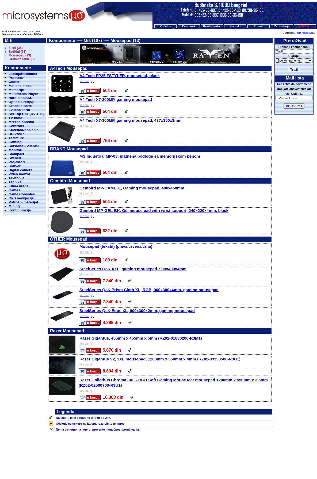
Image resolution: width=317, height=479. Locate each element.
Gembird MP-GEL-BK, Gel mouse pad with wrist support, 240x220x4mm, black (174, 213)
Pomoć (258, 26)
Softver (15, 166)
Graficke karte (20, 106)
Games (14, 190)
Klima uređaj (19, 186)
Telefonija (17, 178)
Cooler (14, 82)
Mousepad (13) (20, 55)
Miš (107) (93, 40)
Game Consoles (22, 194)
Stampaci (16, 154)
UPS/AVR (16, 134)
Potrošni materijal (23, 202)
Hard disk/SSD (21, 98)
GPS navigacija (21, 198)
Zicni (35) (16, 48)
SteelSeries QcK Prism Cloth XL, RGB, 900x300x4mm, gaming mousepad (174, 292)
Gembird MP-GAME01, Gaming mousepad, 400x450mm (174, 191)
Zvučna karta (19, 110)
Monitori (15, 150)
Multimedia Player (23, 94)
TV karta (15, 118)
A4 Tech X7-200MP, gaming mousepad (174, 102)
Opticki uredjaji (21, 102)
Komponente (62, 40)
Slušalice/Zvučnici (24, 146)
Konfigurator (212, 26)
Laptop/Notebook (23, 74)
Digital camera (20, 170)
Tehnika (15, 182)
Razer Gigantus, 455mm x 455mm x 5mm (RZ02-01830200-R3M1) (174, 341)
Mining (14, 206)
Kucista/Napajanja (24, 130)
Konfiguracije (20, 210)
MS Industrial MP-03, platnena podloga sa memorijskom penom (174, 159)
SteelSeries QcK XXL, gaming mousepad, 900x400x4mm (174, 272)
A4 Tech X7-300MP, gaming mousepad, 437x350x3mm (174, 123)
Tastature (16, 138)
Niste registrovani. (305, 33)
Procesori (17, 78)
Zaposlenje (281, 26)
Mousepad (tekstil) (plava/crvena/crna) (174, 249)
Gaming (15, 142)
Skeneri (15, 158)
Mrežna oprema (21, 122)
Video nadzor (19, 174)
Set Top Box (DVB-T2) (26, 114)
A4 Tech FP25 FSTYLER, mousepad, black (174, 78)
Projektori (17, 162)
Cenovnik (189, 26)
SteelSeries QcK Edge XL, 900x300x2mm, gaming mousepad (174, 313)
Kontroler (16, 126)
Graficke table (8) (22, 59)
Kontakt (235, 26)
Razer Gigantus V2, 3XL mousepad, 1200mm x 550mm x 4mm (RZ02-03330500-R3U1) (174, 362)
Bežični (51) (17, 52)
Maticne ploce (20, 86)
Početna (165, 26)
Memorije (16, 90)
